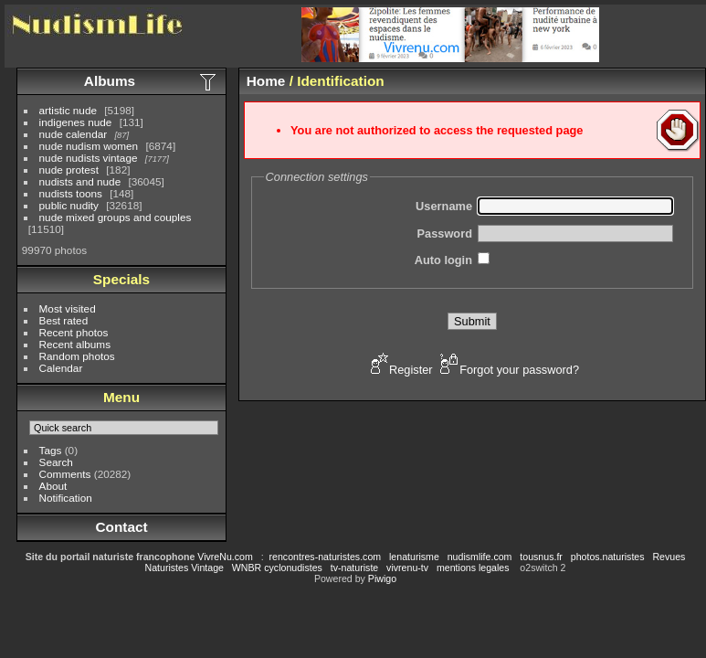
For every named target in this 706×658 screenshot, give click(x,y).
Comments (65, 474)
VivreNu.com (225, 556)
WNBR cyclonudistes (277, 567)
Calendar (61, 368)
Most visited (67, 308)
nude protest (69, 169)
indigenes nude (75, 122)
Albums (109, 81)
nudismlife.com (480, 556)
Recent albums (75, 344)
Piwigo (382, 578)
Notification (65, 498)
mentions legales (473, 567)
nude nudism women (89, 146)
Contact (121, 527)
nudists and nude (80, 181)
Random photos (77, 356)
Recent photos (74, 332)
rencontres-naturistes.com (325, 556)
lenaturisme (414, 556)
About (53, 486)
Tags (50, 450)
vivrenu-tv (407, 567)
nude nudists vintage (88, 158)
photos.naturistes (608, 556)
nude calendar (73, 134)
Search (56, 462)
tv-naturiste (354, 567)
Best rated (64, 320)
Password (444, 233)
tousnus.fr (541, 556)
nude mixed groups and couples (115, 217)
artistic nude (68, 110)
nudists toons (70, 193)
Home (266, 81)
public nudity (69, 205)
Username (444, 206)
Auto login (443, 260)
